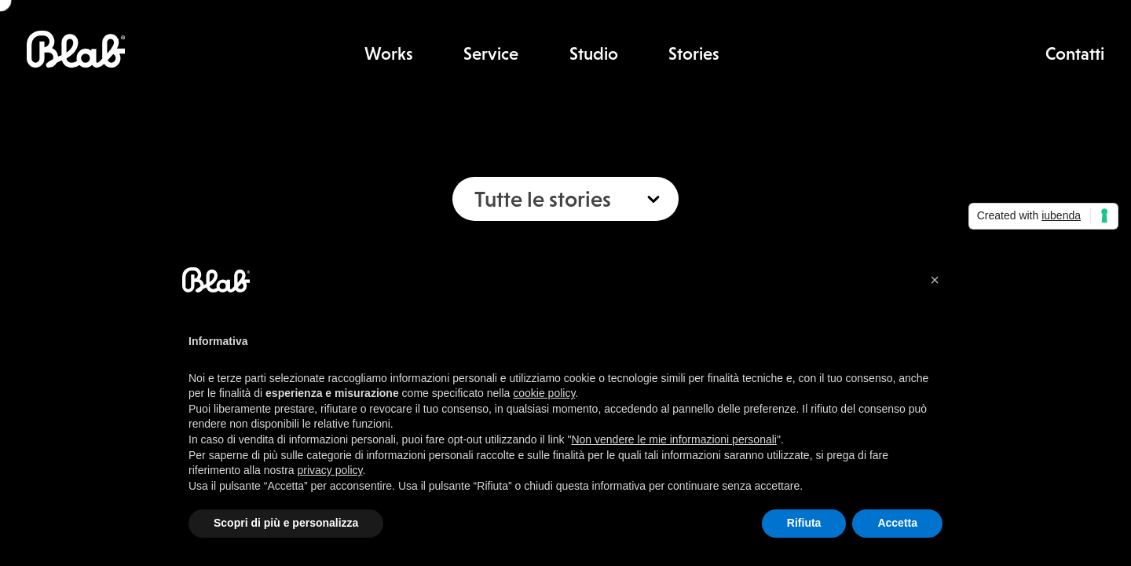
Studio (593, 54)
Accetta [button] (897, 522)
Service (490, 54)
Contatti (1074, 54)
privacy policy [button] (330, 470)
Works (388, 54)
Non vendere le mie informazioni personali (673, 439)
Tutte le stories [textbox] (542, 198)
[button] (934, 279)
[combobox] (565, 199)
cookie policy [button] (544, 393)
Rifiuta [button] (804, 522)
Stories (693, 54)
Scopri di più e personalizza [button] (286, 522)
